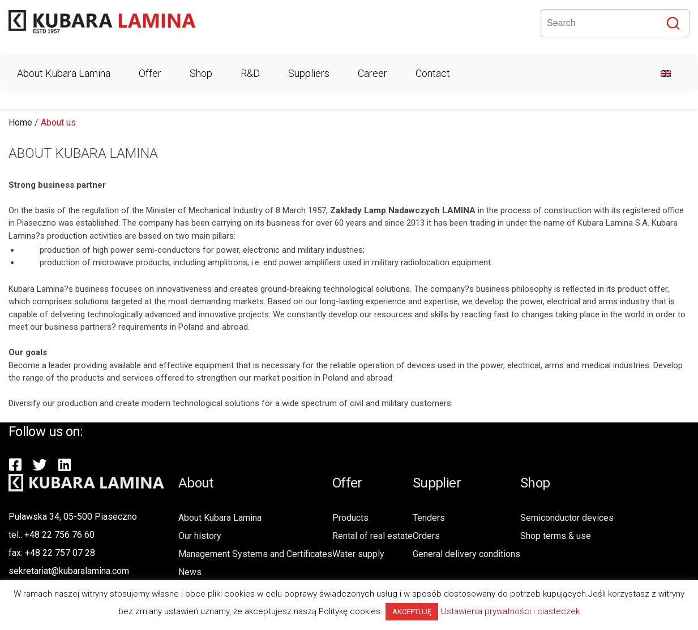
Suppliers (308, 73)
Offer (150, 73)
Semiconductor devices (567, 517)
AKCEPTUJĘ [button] (411, 611)
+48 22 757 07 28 (60, 552)
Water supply (358, 554)
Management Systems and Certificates (255, 554)
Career (372, 73)
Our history (199, 535)
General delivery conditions (466, 554)
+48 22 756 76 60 (59, 534)
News (190, 572)
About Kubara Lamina (63, 73)
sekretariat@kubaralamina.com (68, 571)
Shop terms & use (555, 535)
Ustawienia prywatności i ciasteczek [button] (510, 611)
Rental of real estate (372, 535)
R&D (250, 73)
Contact (433, 73)
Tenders (429, 517)
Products (350, 517)
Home (20, 122)
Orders (426, 535)
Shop (201, 73)
